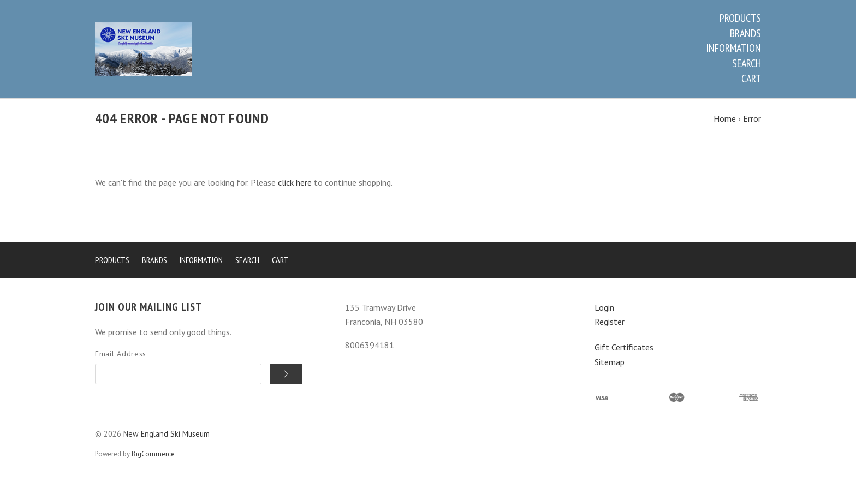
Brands (745, 33)
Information (733, 48)
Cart (751, 79)
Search (746, 63)
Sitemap (610, 361)
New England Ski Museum (166, 434)
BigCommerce (153, 454)
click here (295, 182)
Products (740, 18)
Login (604, 307)
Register (610, 321)
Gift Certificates (624, 347)
